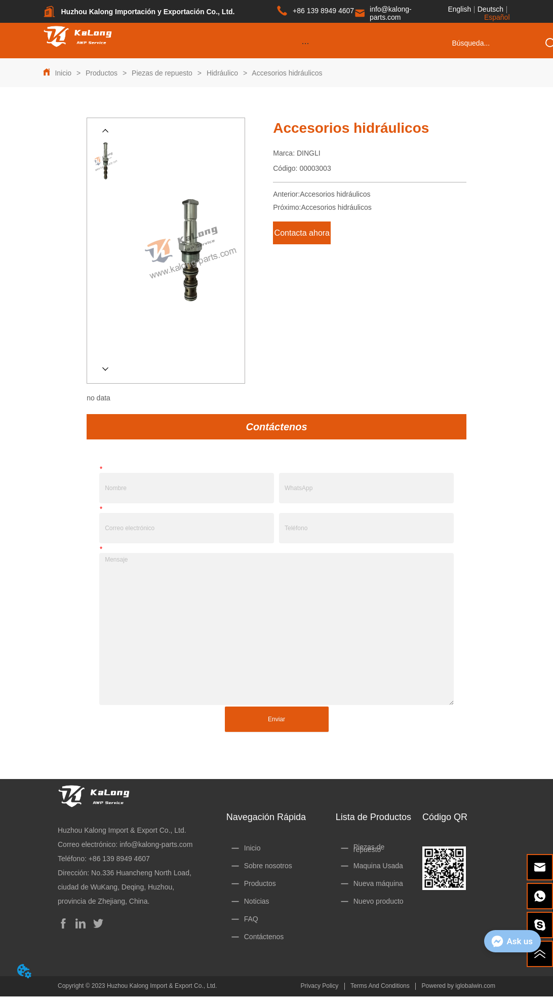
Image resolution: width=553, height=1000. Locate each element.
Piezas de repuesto (162, 73)
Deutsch (490, 9)
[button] (306, 43)
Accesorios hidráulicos (286, 73)
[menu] (305, 43)
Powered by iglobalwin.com (458, 985)
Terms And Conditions (380, 985)
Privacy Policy (320, 985)
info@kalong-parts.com (156, 844)
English (459, 9)
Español (497, 17)
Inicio (63, 73)
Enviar (276, 719)
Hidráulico (222, 73)
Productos (102, 73)
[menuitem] (305, 43)
